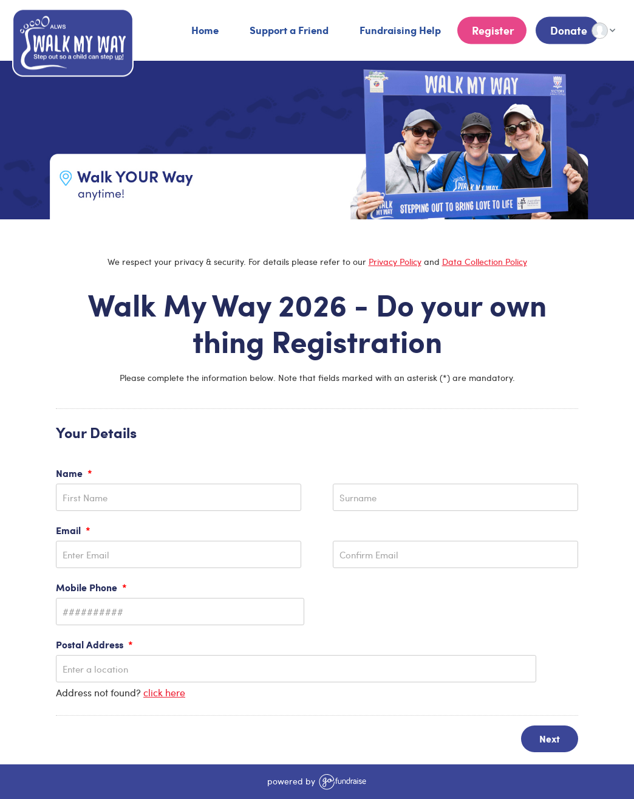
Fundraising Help (399, 29)
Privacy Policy (395, 261)
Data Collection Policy (484, 261)
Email (73, 530)
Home (204, 29)
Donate (567, 30)
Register (491, 30)
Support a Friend (288, 29)
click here (164, 692)
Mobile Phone (91, 587)
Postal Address (94, 644)
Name (74, 473)
